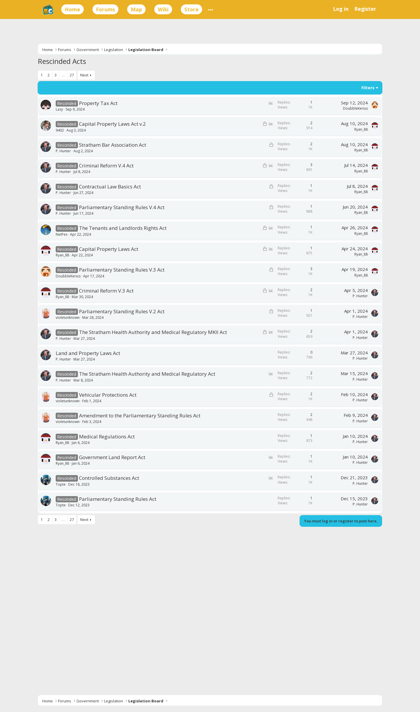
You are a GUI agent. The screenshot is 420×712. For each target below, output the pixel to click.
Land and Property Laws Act (88, 353)
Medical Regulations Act (107, 436)
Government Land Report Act (112, 457)
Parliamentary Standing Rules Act (117, 499)
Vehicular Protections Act (107, 394)
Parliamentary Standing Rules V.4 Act (121, 207)
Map (136, 9)
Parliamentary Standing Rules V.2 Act (121, 311)
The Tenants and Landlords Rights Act (123, 228)
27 (72, 75)
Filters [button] (367, 87)
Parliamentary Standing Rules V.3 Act (121, 269)
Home (72, 9)
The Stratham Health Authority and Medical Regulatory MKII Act (153, 332)
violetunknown (68, 317)
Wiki (163, 9)
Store (191, 9)
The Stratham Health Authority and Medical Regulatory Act (147, 373)
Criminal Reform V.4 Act (106, 165)
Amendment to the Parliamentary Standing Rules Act (139, 415)
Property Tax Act (98, 103)
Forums (105, 9)
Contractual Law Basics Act (110, 186)
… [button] (63, 75)
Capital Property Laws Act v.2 (112, 123)
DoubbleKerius (355, 108)
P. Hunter (63, 150)
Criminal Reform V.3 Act (106, 290)
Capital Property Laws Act (108, 249)
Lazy (59, 109)
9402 (60, 130)
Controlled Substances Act (109, 478)
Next (84, 75)
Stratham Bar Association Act (112, 144)
